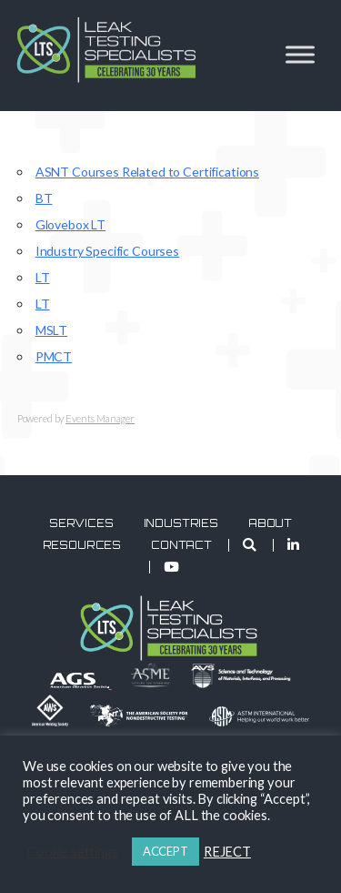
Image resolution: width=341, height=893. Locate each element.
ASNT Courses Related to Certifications (147, 171)
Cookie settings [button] (72, 851)
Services (81, 523)
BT (44, 198)
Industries (181, 523)
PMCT (53, 356)
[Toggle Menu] (300, 54)
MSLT (51, 330)
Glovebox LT (70, 224)
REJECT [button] (227, 851)
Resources (82, 545)
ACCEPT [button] (165, 851)
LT (42, 277)
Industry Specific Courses (107, 251)
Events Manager (100, 418)
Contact (181, 545)
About (270, 523)
